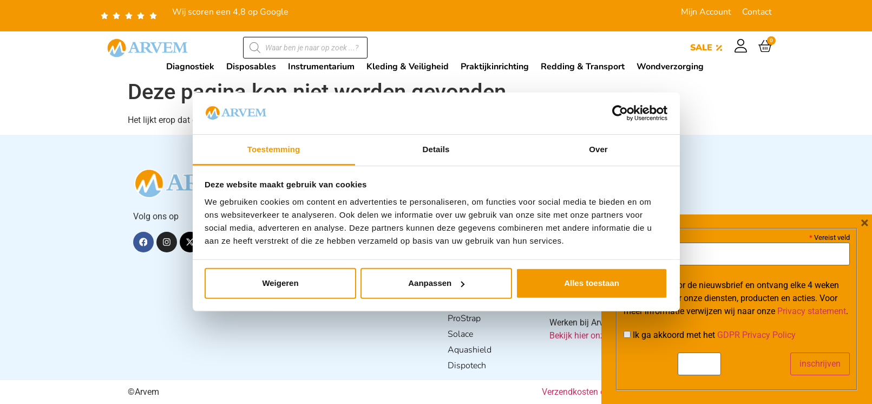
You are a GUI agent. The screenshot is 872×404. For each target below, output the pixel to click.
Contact (757, 12)
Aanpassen (436, 283)
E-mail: (639, 236)
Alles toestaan (591, 283)
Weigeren (280, 283)
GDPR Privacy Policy (756, 335)
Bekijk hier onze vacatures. (600, 335)
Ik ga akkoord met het (710, 335)
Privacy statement (811, 311)
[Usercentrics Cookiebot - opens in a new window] (620, 113)
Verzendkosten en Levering (593, 392)
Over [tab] (598, 149)
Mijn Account (706, 12)
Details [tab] (436, 149)
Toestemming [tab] (273, 149)
